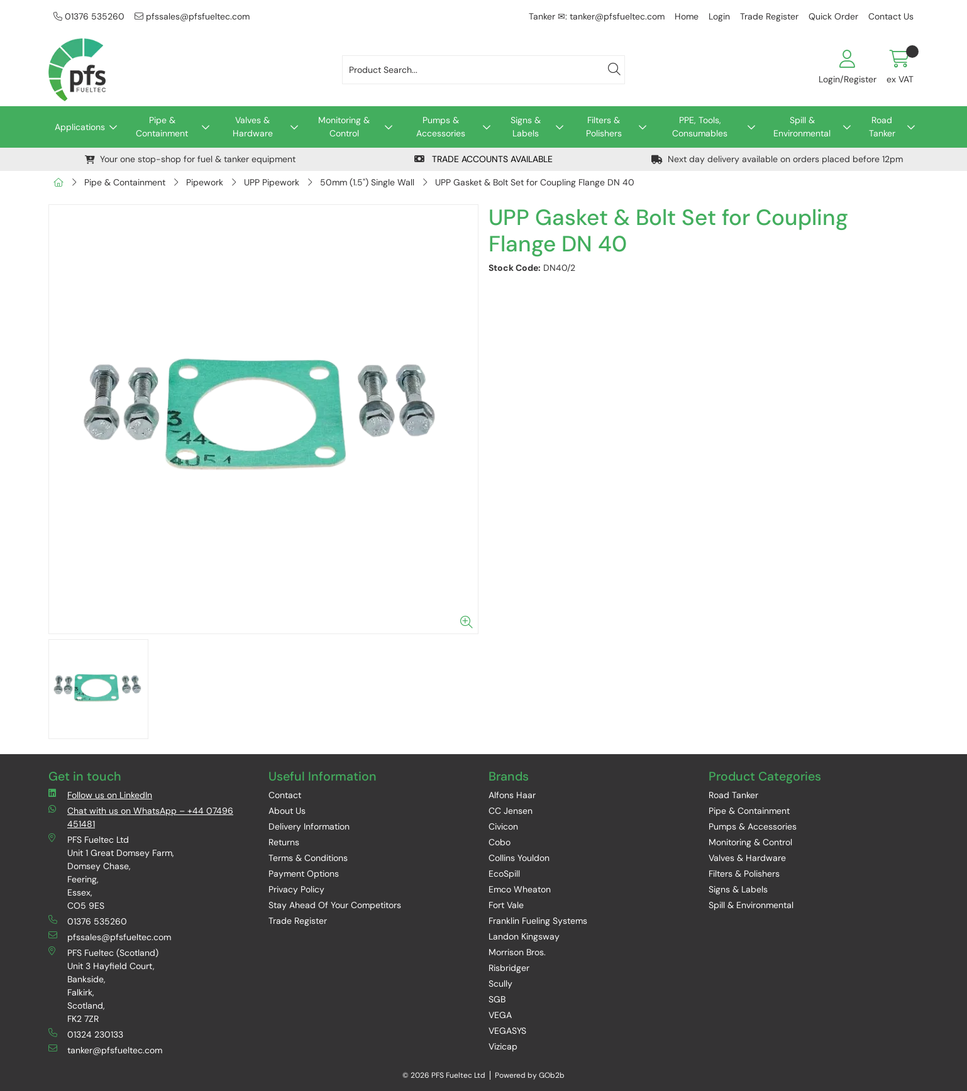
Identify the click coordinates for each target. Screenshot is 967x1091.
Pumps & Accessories (440, 126)
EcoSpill (504, 873)
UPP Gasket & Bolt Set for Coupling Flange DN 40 (534, 182)
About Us (287, 810)
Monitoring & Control (344, 126)
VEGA (500, 1015)
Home (687, 16)
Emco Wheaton (520, 889)
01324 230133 (85, 1034)
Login (719, 16)
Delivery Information (309, 826)
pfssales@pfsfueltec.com (192, 16)
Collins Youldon (519, 857)
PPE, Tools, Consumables (699, 126)
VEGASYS (507, 1030)
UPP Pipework (271, 182)
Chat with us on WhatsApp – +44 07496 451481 (140, 817)
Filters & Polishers (604, 126)
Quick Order (833, 16)
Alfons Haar (512, 795)
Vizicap (503, 1046)
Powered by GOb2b (530, 1075)
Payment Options (303, 873)
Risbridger (509, 967)
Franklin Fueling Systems (538, 920)
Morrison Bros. (517, 952)
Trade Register (769, 16)
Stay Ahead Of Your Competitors (334, 905)
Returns (283, 842)
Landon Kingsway (524, 936)
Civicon (503, 826)
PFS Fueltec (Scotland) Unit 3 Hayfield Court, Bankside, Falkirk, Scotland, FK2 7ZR (103, 985)
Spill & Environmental (802, 126)
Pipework (204, 182)
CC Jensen (511, 810)
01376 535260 (88, 16)
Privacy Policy (296, 889)
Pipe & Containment (162, 126)
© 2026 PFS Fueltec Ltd (443, 1075)
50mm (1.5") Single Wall (367, 182)
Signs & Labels (526, 126)
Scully (500, 983)
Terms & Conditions (308, 857)
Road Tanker (882, 126)
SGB (497, 999)
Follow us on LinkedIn (100, 795)
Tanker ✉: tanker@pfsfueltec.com (597, 16)
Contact (284, 795)
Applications (80, 127)
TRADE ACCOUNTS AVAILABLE (483, 159)
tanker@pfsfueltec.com (105, 1050)
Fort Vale (506, 905)
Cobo (500, 842)
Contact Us (891, 16)
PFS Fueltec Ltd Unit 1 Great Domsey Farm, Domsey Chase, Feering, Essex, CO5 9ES (111, 872)
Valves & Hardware (253, 126)
